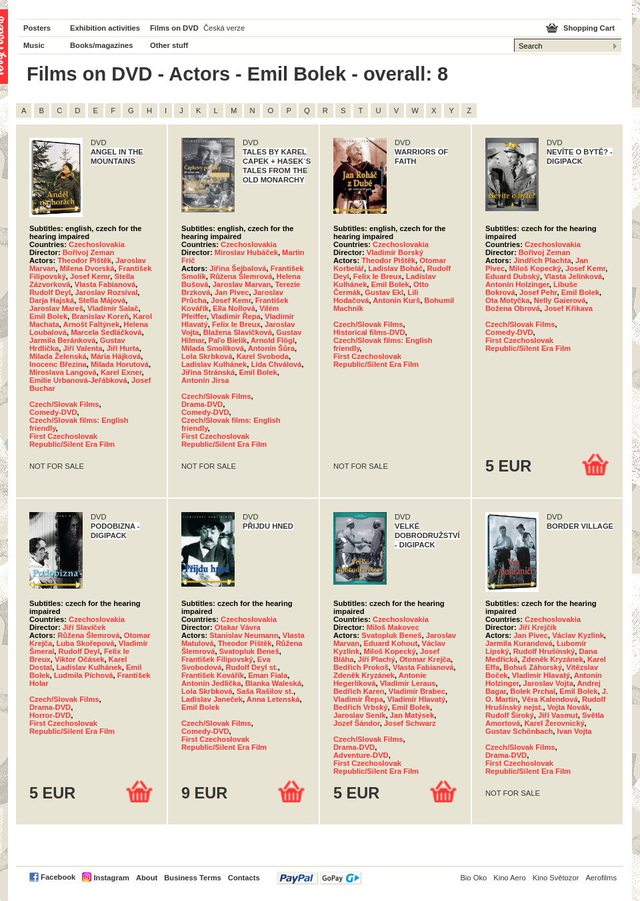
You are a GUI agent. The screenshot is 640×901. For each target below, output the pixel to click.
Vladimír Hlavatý (416, 699)
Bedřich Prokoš (361, 667)
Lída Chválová (276, 364)
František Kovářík (212, 675)
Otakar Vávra (238, 627)
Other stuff (169, 45)
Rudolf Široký (509, 715)
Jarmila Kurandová (519, 643)
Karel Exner (121, 372)
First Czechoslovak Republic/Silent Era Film (72, 440)
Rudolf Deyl (50, 292)
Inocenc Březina (58, 364)
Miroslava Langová (63, 372)
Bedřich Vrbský (360, 707)
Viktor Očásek (79, 659)
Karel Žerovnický (554, 723)
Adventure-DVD (361, 755)
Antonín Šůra (271, 348)
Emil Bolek (48, 316)
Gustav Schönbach (519, 731)
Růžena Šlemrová (241, 276)
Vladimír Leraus (408, 683)
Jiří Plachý (376, 659)
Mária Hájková (116, 356)
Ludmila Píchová (83, 675)
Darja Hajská (51, 300)
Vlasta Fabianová (105, 284)
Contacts (244, 878)
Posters (37, 28)
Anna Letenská (273, 699)
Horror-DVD (50, 715)
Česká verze (224, 28)
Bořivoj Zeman (89, 252)
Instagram (111, 878)
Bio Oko (473, 878)
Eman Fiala (267, 675)
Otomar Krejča (425, 659)
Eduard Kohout (390, 643)
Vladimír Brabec (417, 691)
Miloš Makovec (393, 627)
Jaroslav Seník (359, 715)
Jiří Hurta (123, 348)
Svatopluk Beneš (249, 651)
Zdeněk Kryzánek (364, 675)
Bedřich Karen (358, 691)
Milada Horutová (120, 364)
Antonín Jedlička (211, 683)
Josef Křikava (568, 308)
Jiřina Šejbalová (237, 268)
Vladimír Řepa (236, 316)
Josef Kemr (90, 276)
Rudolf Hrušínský (544, 651)
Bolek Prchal (532, 691)
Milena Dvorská (86, 268)
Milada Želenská (58, 356)
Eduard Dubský (512, 276)
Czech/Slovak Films (64, 404)
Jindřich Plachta (542, 260)
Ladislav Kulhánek (214, 364)
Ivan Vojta (574, 731)
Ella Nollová (234, 308)
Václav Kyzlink (578, 635)
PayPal (319, 878)
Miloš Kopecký (535, 268)
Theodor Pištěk (84, 260)
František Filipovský (217, 659)
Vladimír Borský (395, 252)
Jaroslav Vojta (548, 683)
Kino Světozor (556, 878)
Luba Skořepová (85, 643)
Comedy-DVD (53, 412)
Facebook (58, 877)
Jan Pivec (232, 292)
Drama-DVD (202, 404)
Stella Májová (101, 300)
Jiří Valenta (82, 348)
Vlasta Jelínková (573, 276)
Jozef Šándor (356, 723)
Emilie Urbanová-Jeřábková (78, 380)
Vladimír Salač (113, 308)
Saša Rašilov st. (265, 691)
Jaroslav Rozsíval (106, 292)
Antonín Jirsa (205, 380)
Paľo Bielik (227, 340)
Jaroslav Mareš (56, 308)
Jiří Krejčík (538, 627)
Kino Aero (509, 878)
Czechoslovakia (97, 244)
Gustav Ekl (384, 292)
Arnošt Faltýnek (91, 324)
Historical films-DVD (369, 332)
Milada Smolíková (212, 348)
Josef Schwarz (410, 723)
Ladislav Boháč (395, 268)
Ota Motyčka (507, 300)
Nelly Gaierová (560, 300)
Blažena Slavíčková (237, 332)
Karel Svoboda (263, 356)
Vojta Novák (568, 707)
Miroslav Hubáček (246, 252)
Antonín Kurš (396, 300)
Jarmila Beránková (62, 340)
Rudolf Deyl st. (252, 667)
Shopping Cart (589, 28)
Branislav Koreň (100, 316)
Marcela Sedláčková (106, 332)
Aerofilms (601, 878)
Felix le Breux (236, 324)
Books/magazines (101, 45)
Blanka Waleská (273, 683)
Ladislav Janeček (212, 699)
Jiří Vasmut (558, 715)
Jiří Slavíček (84, 627)
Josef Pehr (538, 292)
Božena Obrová (512, 308)
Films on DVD (174, 28)
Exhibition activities (105, 28)
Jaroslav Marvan (242, 284)
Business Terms (192, 878)
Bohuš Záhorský (532, 667)
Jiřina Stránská (208, 372)
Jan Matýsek (412, 715)
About (146, 878)
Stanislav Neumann (243, 635)
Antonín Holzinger (517, 284)
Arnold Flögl (273, 340)
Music (34, 45)
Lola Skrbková (206, 356)
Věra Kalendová (550, 699)
